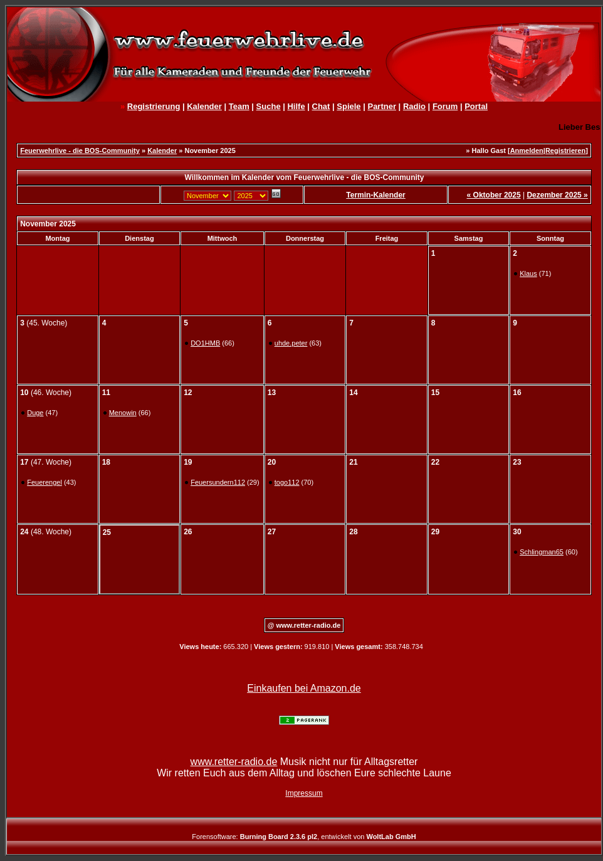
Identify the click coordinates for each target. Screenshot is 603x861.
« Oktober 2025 (494, 195)
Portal (476, 106)
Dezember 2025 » (557, 195)
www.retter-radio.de (234, 761)
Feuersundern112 (218, 482)
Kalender (204, 106)
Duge (35, 412)
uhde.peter (291, 343)
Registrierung (154, 106)
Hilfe (296, 106)
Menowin (123, 412)
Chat (321, 106)
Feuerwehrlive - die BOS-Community (80, 150)
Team (239, 106)
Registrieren (565, 150)
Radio (414, 106)
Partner (381, 106)
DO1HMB (205, 343)
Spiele (348, 106)
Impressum (303, 793)
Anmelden (526, 150)
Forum (445, 106)
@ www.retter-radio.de (304, 625)
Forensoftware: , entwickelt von (304, 836)
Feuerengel (44, 482)
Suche (268, 106)
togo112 (287, 482)
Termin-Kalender (375, 195)
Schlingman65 (542, 552)
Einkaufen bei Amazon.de (303, 688)
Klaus (528, 273)
